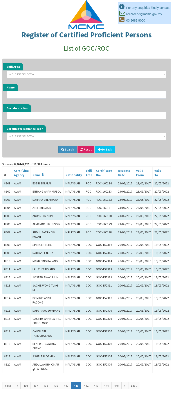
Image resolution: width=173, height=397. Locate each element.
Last (134, 386)
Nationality (73, 175)
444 (106, 386)
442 (86, 386)
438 (45, 386)
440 (66, 386)
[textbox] (85, 74)
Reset (86, 149)
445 (116, 386)
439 (56, 386)
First (8, 386)
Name (11, 87)
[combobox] (86, 74)
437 (35, 386)
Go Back (105, 149)
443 (96, 386)
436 (25, 386)
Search (67, 149)
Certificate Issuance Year (25, 129)
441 (76, 386)
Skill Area (13, 67)
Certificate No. (17, 108)
